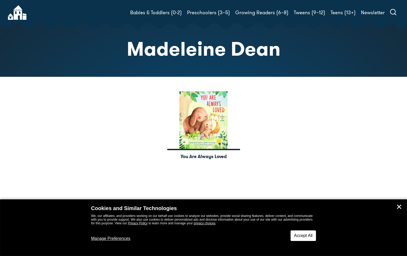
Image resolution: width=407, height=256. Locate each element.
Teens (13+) (343, 12)
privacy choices (204, 223)
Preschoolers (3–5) (208, 12)
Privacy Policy (138, 223)
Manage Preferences (110, 238)
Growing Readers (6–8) (261, 12)
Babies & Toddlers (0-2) (156, 12)
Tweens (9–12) (309, 12)
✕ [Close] (399, 207)
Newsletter (373, 12)
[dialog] (203, 228)
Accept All (303, 235)
